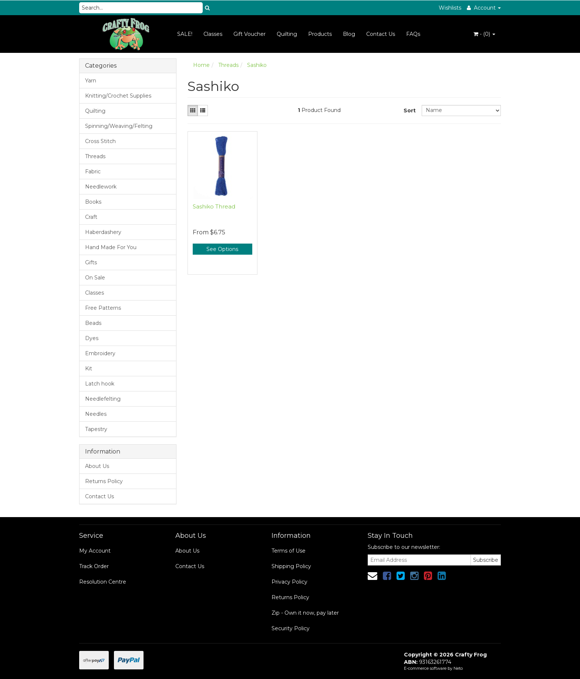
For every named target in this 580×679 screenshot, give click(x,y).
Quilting (287, 34)
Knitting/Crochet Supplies (118, 95)
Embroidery (100, 353)
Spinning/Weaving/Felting (118, 126)
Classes (212, 34)
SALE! (184, 34)
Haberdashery (103, 232)
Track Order (94, 566)
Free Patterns (103, 308)
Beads (93, 323)
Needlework (101, 186)
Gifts (91, 262)
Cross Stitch (100, 141)
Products (320, 34)
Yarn (90, 80)
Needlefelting (103, 398)
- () (484, 34)
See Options (222, 249)
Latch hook (99, 383)
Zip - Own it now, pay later (305, 613)
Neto (458, 668)
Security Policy (291, 628)
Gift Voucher (249, 34)
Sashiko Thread (214, 206)
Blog (349, 34)
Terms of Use (289, 550)
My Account (95, 550)
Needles (96, 414)
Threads (95, 156)
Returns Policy (104, 481)
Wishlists (450, 7)
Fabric (93, 171)
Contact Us (380, 34)
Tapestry (96, 429)
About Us (97, 466)
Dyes (91, 338)
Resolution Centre (102, 581)
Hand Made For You (110, 247)
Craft (91, 217)
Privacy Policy (289, 581)
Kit (88, 368)
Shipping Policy (291, 566)
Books (93, 201)
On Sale (95, 277)
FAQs (413, 34)
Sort (410, 110)
